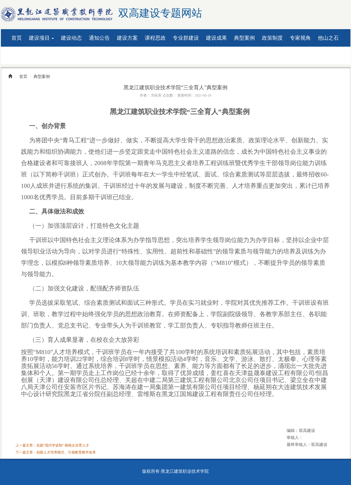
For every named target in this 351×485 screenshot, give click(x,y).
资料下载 (21, 55)
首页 (16, 38)
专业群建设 (186, 38)
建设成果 (216, 38)
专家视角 (300, 38)
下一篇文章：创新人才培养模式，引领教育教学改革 (55, 452)
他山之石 (328, 38)
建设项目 (41, 38)
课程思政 (155, 38)
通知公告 (99, 38)
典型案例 (244, 38)
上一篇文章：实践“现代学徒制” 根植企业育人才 (52, 445)
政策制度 (272, 38)
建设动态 (71, 38)
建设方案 (127, 38)
